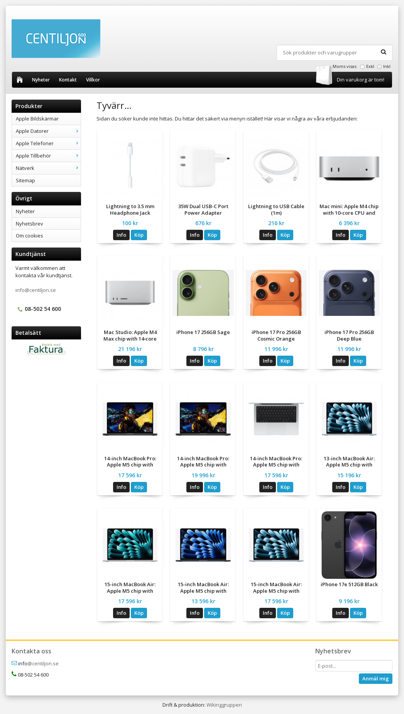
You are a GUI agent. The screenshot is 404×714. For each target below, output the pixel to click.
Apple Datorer (48, 130)
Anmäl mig (375, 678)
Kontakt (68, 79)
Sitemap (25, 180)
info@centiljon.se (35, 290)
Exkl (370, 66)
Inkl (386, 66)
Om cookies (29, 235)
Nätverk (48, 168)
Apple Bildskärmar (37, 118)
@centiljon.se (43, 663)
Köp (139, 234)
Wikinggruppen (224, 704)
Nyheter (41, 79)
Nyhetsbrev (29, 223)
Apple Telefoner (48, 143)
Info (121, 234)
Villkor (93, 79)
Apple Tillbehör (48, 155)
